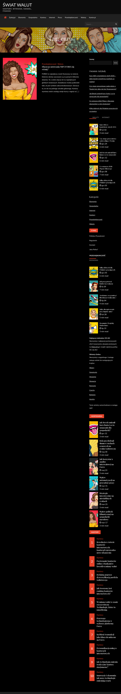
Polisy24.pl (95, 347)
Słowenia (92, 377)
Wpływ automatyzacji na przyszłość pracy (107, 480)
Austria (92, 399)
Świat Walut (17, 5)
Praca (60, 17)
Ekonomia (22, 17)
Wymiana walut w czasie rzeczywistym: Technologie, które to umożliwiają (107, 606)
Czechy (92, 390)
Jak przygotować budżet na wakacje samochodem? (106, 284)
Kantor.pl (92, 17)
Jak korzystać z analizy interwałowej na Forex (107, 463)
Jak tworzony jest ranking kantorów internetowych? (105, 591)
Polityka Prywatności (97, 236)
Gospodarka (32, 17)
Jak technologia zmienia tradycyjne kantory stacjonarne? (107, 664)
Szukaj (91, 59)
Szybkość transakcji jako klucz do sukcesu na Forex (106, 637)
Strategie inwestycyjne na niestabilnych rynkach (107, 497)
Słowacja (92, 381)
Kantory (43, 17)
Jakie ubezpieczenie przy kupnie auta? (107, 310)
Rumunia (92, 386)
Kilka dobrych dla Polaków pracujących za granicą (107, 182)
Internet (52, 17)
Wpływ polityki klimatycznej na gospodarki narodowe (107, 515)
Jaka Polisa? (93, 249)
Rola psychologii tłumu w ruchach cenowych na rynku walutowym (108, 445)
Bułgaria (92, 395)
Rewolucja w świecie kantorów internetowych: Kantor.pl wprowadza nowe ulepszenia (106, 547)
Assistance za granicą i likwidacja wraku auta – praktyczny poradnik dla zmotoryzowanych (108, 298)
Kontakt (92, 245)
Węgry (91, 368)
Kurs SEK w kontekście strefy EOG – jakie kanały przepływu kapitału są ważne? (102, 79)
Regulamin (93, 241)
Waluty (83, 17)
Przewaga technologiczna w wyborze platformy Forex (105, 622)
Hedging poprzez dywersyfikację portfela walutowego (107, 577)
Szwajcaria (93, 372)
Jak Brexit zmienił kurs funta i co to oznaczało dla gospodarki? (108, 155)
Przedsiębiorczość (71, 17)
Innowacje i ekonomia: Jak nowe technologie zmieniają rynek (106, 678)
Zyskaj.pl (12, 17)
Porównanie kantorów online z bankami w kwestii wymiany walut (107, 564)
